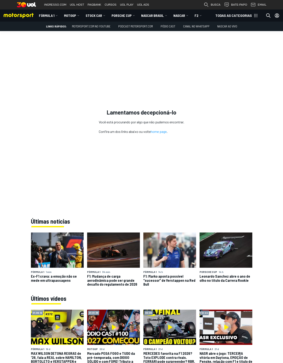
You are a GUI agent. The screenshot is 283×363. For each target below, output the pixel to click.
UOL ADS (143, 4)
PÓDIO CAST (168, 26)
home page (159, 131)
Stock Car (94, 15)
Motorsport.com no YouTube (91, 26)
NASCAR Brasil (152, 15)
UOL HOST (77, 4)
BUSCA (212, 5)
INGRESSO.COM (55, 4)
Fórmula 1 (46, 15)
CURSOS (111, 4)
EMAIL (258, 5)
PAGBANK (94, 4)
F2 (196, 15)
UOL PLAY (127, 4)
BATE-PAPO (235, 5)
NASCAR (179, 15)
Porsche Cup (122, 15)
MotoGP (70, 15)
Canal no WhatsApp (196, 26)
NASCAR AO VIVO (227, 26)
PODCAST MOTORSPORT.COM (135, 26)
